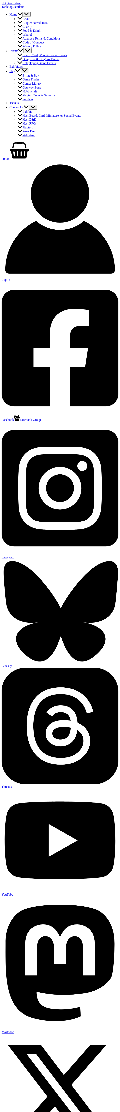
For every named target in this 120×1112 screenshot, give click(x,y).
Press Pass (26, 131)
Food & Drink (28, 30)
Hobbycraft (27, 91)
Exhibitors (16, 66)
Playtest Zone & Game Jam (37, 95)
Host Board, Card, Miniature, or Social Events (49, 115)
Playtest (25, 127)
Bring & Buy (28, 75)
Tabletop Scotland (13, 6)
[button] (19, 14)
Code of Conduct (30, 42)
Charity (24, 26)
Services (25, 99)
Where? (24, 34)
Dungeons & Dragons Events (38, 59)
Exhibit (24, 111)
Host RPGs (27, 123)
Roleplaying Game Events (36, 63)
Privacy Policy (29, 46)
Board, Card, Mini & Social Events (42, 55)
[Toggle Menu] (26, 14)
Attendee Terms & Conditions (38, 38)
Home (15, 14)
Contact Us (19, 107)
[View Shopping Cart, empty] (60, 150)
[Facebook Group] (27, 419)
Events (16, 51)
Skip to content (11, 3)
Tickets (14, 102)
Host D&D (26, 119)
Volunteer (26, 135)
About (23, 18)
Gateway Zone (29, 87)
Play (14, 71)
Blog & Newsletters (32, 22)
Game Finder (28, 79)
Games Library (29, 83)
